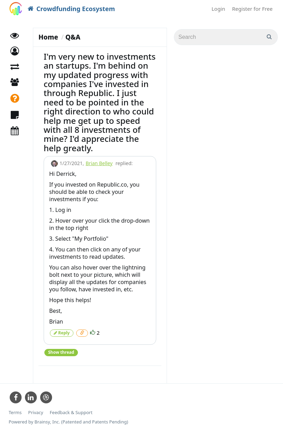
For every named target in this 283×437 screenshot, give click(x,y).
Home (48, 37)
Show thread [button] (61, 352)
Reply (62, 333)
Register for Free (252, 8)
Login (218, 8)
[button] (15, 51)
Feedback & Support (71, 412)
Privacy (35, 412)
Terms (15, 412)
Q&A (72, 37)
